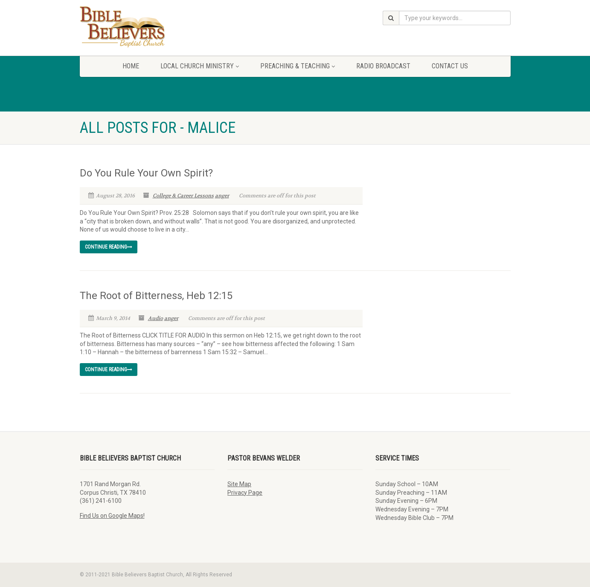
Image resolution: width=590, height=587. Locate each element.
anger (222, 195)
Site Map (239, 484)
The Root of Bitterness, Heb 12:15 (156, 296)
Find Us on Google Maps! (112, 515)
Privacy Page (244, 492)
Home (130, 66)
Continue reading (108, 247)
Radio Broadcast (383, 66)
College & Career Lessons (183, 195)
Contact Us (450, 66)
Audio (155, 318)
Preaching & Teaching (297, 66)
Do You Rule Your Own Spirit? (146, 173)
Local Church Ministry (199, 66)
